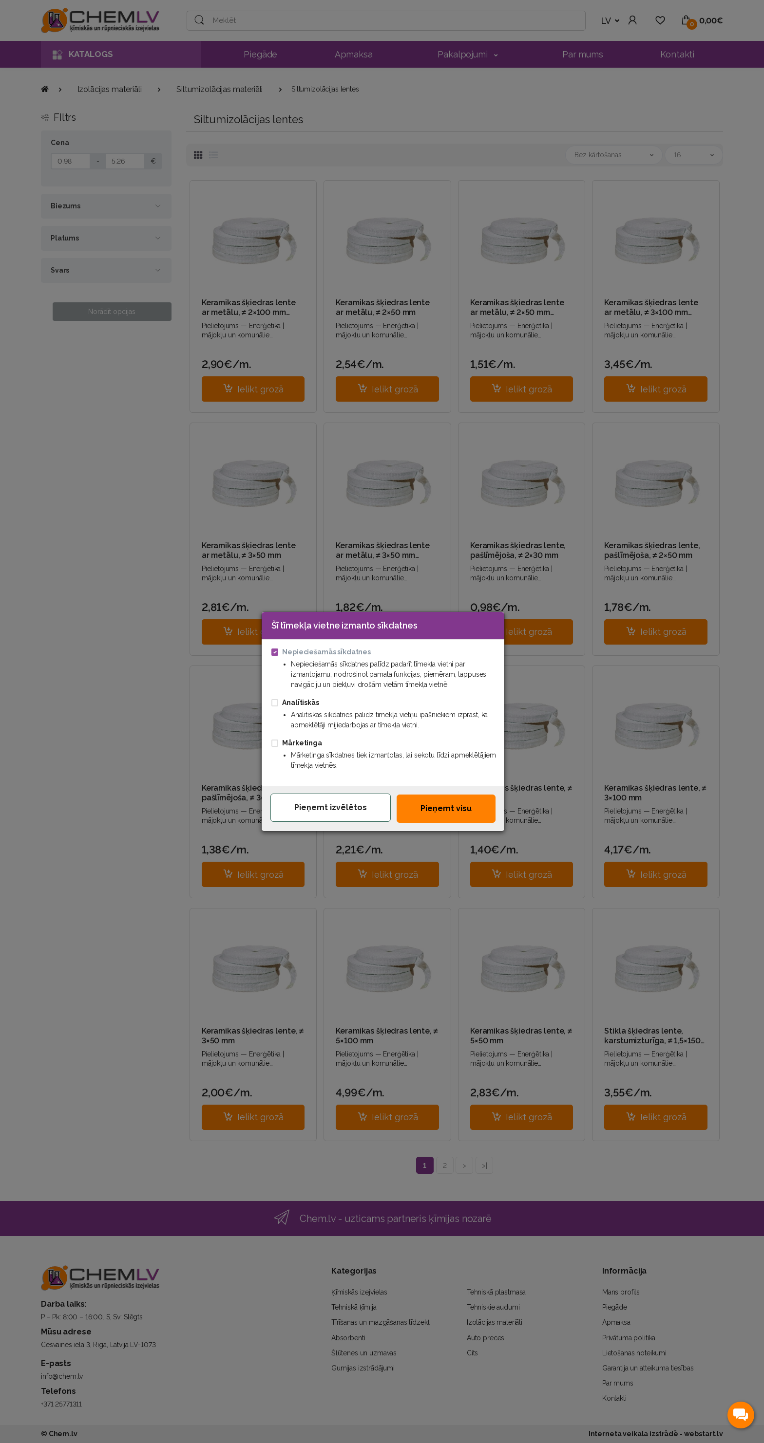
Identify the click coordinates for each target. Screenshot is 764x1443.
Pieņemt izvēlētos (330, 807)
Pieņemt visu (446, 808)
